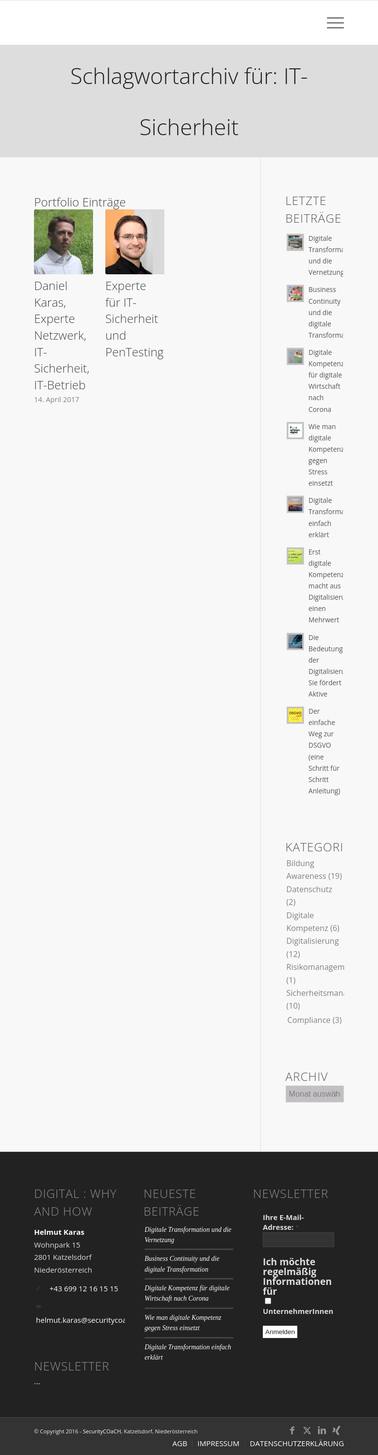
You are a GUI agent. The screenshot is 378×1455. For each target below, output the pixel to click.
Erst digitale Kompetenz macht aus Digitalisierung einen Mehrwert (331, 586)
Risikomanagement (321, 966)
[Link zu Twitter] (307, 1430)
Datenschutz (309, 889)
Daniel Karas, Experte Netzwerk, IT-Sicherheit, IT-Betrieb (62, 335)
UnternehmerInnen (298, 1307)
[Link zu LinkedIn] (322, 1430)
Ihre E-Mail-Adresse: (283, 1222)
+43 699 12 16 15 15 (84, 1288)
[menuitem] (330, 22)
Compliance (309, 1020)
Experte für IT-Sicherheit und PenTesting (134, 318)
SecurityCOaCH (102, 1431)
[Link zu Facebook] (292, 1430)
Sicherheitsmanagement (331, 993)
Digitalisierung (312, 940)
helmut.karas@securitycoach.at (89, 1320)
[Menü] (330, 22)
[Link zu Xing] (336, 1430)
